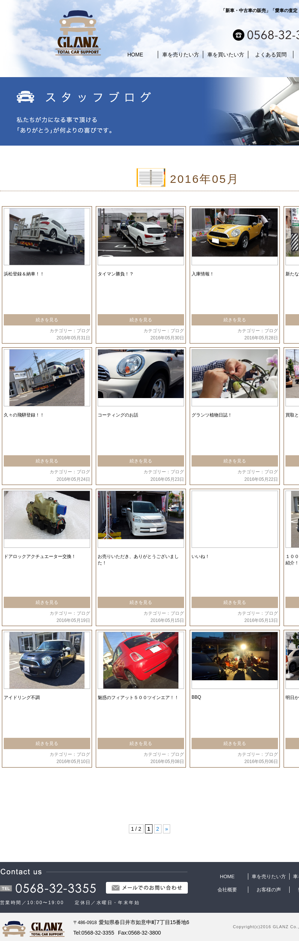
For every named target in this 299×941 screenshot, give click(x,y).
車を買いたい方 (225, 55)
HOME (135, 55)
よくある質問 (271, 55)
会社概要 (227, 889)
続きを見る (47, 319)
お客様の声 (269, 889)
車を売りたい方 (180, 55)
